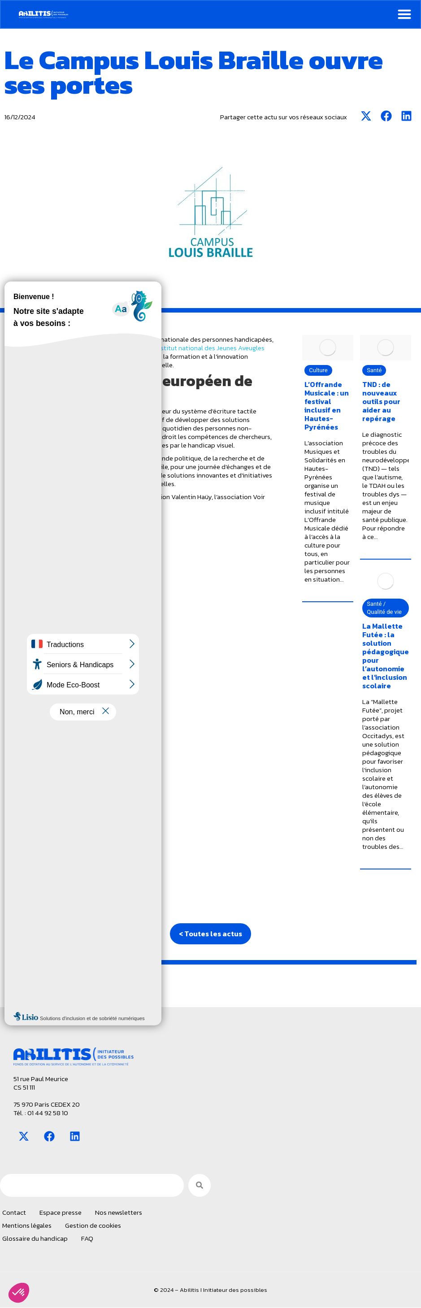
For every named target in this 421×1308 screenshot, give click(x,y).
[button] (19, 1293)
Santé (374, 682)
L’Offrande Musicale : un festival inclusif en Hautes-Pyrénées (326, 717)
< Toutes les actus (210, 933)
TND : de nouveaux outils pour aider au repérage (381, 713)
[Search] (199, 1185)
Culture (318, 682)
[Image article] (327, 660)
